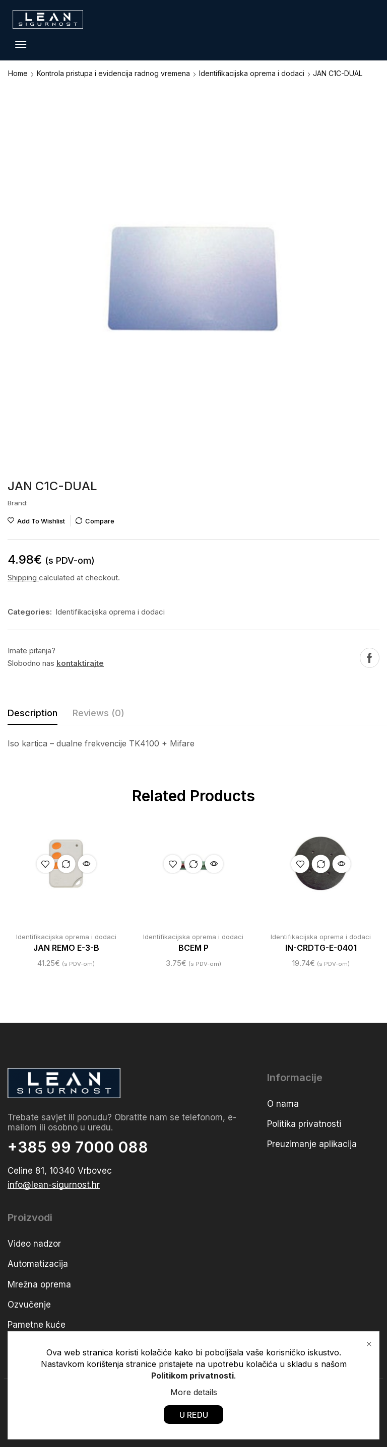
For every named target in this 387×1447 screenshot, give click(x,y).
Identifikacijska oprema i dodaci (251, 73)
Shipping (23, 577)
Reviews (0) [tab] (98, 713)
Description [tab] (32, 713)
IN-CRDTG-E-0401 (321, 948)
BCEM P (193, 948)
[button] (21, 44)
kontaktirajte (80, 663)
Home (18, 73)
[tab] (32, 716)
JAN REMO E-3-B (66, 948)
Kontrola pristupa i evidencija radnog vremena (113, 73)
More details (193, 1392)
